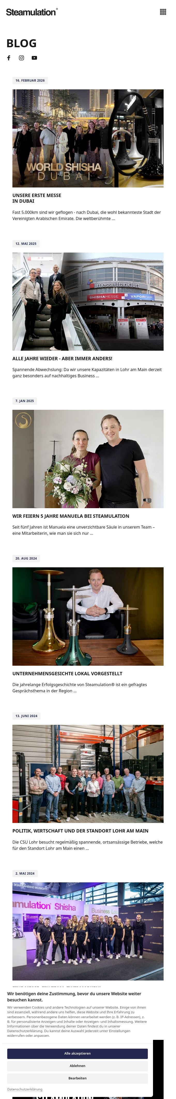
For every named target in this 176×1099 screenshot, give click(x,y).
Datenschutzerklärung (24, 1089)
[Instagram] (23, 58)
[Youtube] (36, 58)
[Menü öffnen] (165, 12)
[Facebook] (10, 58)
